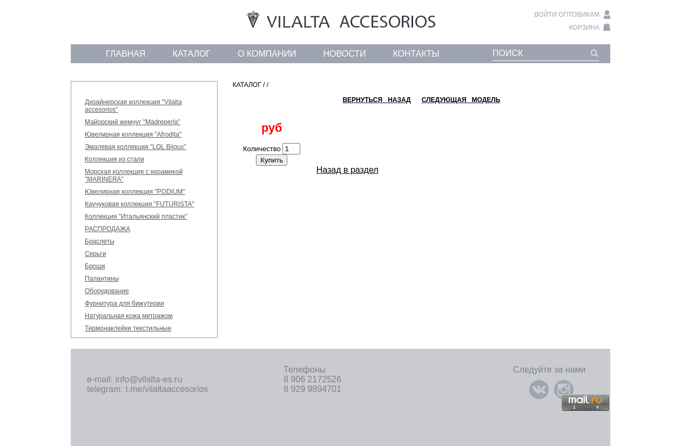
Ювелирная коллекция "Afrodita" (133, 134)
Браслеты (99, 241)
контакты (416, 53)
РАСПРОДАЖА (107, 229)
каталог (191, 53)
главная (125, 53)
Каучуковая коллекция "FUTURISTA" (139, 204)
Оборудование (107, 291)
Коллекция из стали (114, 159)
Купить (271, 160)
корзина (584, 27)
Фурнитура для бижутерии (124, 303)
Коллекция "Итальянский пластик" (136, 216)
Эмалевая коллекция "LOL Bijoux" (135, 147)
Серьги (95, 254)
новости (344, 53)
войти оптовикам (566, 14)
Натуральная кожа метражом (129, 316)
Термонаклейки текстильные (128, 328)
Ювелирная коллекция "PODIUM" (135, 191)
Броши (95, 266)
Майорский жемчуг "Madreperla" (132, 122)
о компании (267, 53)
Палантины (102, 278)
